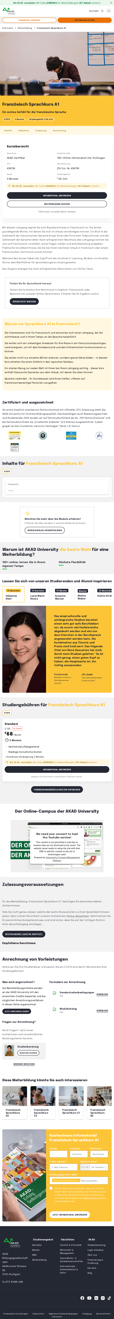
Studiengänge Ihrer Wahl (64, 1174)
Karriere (92, 1268)
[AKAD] (8, 11)
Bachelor (37, 1245)
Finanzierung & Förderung (95, 1261)
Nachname (96, 1148)
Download (102, 994)
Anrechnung (59, 130)
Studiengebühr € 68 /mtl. (41, 119)
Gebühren (23, 130)
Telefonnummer (89, 1161)
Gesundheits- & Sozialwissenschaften (71, 1259)
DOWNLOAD (102, 1010)
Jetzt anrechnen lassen (17, 1011)
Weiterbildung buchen (57, 203)
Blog (90, 1272)
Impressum (57, 1316)
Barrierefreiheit (103, 1313)
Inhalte (8, 130)
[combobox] (85, 1167)
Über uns (92, 1254)
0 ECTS (7, 119)
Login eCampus (96, 1250)
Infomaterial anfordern (29, 20)
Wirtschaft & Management (67, 1251)
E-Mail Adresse (58, 1161)
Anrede (53, 1148)
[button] (108, 1103)
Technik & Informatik (71, 1245)
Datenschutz (90, 1198)
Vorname (75, 1148)
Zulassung (40, 130)
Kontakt (94, 10)
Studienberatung (96, 1245)
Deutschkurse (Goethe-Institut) (23, 934)
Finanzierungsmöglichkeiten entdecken (57, 789)
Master (36, 1250)
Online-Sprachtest (78, 915)
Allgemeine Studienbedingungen (63, 1313)
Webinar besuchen (24, 1063)
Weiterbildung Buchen (85, 20)
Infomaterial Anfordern (57, 769)
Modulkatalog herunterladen (45, 530)
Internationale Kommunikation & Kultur (69, 1269)
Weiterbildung (39, 1259)
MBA (34, 1254)
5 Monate (19, 119)
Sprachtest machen (24, 301)
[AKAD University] (11, 1243)
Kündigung (87, 1313)
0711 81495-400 (12, 1281)
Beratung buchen (28, 1053)
